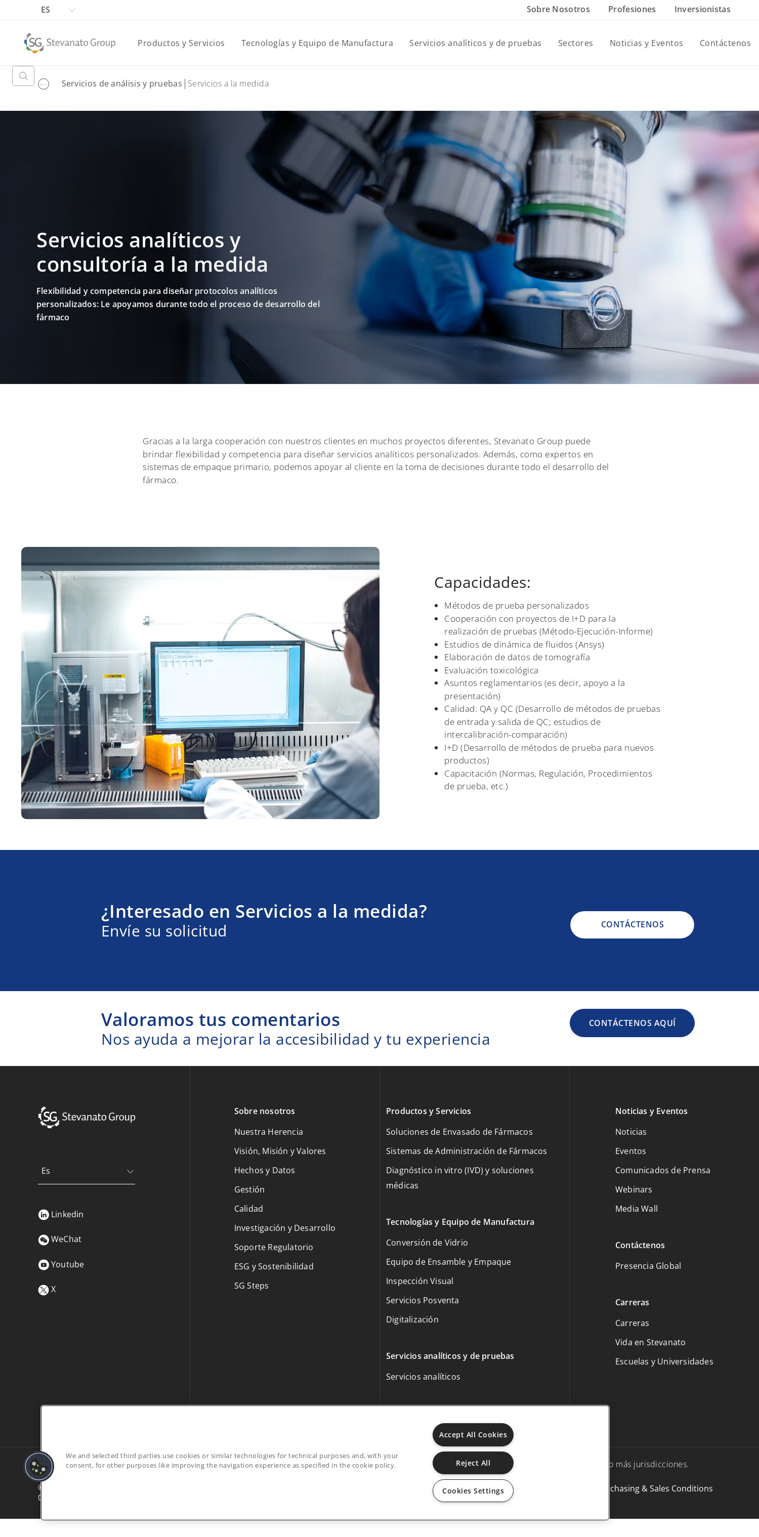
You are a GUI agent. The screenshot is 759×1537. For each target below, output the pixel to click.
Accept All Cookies (473, 1434)
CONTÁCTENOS (632, 924)
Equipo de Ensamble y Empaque (449, 1261)
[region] (325, 1463)
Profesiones (633, 9)
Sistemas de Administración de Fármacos (466, 1151)
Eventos (630, 1151)
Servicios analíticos (423, 1376)
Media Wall (636, 1208)
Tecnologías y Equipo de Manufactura (317, 43)
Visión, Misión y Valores (280, 1151)
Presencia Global (648, 1265)
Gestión (249, 1189)
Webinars (634, 1189)
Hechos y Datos (265, 1170)
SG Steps (251, 1285)
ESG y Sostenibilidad (274, 1266)
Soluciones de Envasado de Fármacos (459, 1131)
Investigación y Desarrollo (284, 1227)
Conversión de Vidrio (427, 1242)
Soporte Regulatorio (274, 1247)
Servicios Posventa (422, 1300)
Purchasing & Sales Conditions (655, 1488)
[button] (39, 1466)
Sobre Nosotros (560, 9)
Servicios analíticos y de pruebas (475, 43)
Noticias (631, 1131)
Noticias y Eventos (647, 43)
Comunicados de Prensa (662, 1170)
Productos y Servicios (181, 43)
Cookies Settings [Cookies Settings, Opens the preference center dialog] (473, 1491)
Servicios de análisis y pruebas (122, 83)
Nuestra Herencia (268, 1131)
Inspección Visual (419, 1281)
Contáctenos (725, 43)
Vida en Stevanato (650, 1342)
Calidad (248, 1208)
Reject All (473, 1463)
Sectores (576, 43)
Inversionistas (702, 9)
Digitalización (412, 1319)
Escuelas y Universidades (664, 1361)
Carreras (632, 1323)
